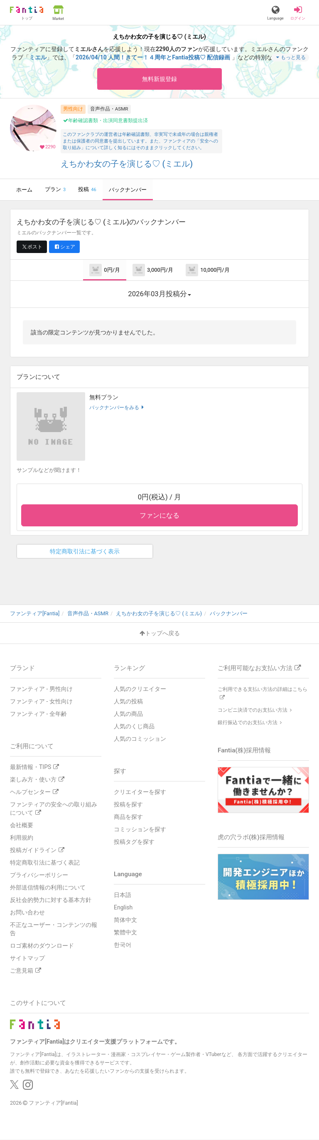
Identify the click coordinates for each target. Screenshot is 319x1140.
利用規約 (21, 837)
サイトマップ (27, 958)
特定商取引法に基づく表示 (85, 551)
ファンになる (159, 515)
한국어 (122, 944)
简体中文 (125, 919)
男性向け (73, 109)
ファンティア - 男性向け (41, 688)
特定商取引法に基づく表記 (45, 862)
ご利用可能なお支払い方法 (259, 668)
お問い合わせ (27, 912)
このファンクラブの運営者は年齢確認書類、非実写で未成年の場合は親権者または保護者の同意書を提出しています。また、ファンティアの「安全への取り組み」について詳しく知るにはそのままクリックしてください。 (140, 141)
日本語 (122, 895)
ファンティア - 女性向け (41, 701)
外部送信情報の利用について (48, 887)
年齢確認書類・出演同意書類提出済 (105, 120)
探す (120, 771)
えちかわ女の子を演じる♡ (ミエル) (127, 164)
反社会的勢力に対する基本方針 (50, 900)
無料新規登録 (159, 79)
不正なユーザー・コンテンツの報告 (53, 928)
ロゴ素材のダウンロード (42, 945)
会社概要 (21, 825)
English (123, 907)
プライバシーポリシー (39, 875)
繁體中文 (125, 932)
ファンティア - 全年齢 (38, 713)
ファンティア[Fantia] (53, 1103)
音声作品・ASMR (109, 109)
